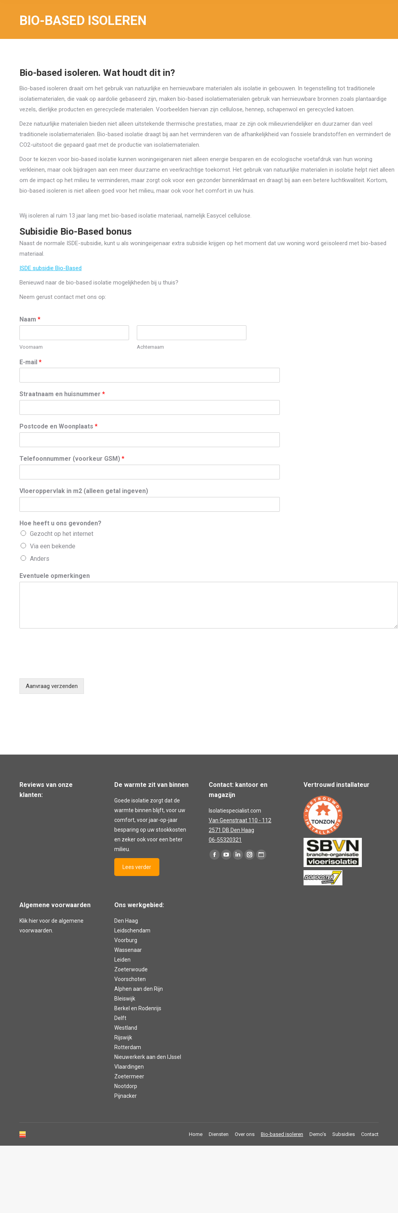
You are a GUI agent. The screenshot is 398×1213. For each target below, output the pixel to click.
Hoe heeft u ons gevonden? (60, 523)
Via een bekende (52, 546)
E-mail (30, 362)
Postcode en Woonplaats (58, 426)
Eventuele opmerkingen (54, 575)
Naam (29, 319)
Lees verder (136, 867)
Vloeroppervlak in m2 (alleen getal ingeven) (83, 491)
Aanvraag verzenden (52, 686)
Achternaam (150, 347)
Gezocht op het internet (61, 533)
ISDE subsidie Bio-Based (50, 268)
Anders (39, 558)
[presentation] (78, 665)
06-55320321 (225, 840)
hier (33, 921)
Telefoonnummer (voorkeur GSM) (71, 458)
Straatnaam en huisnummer (62, 394)
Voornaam (31, 347)
